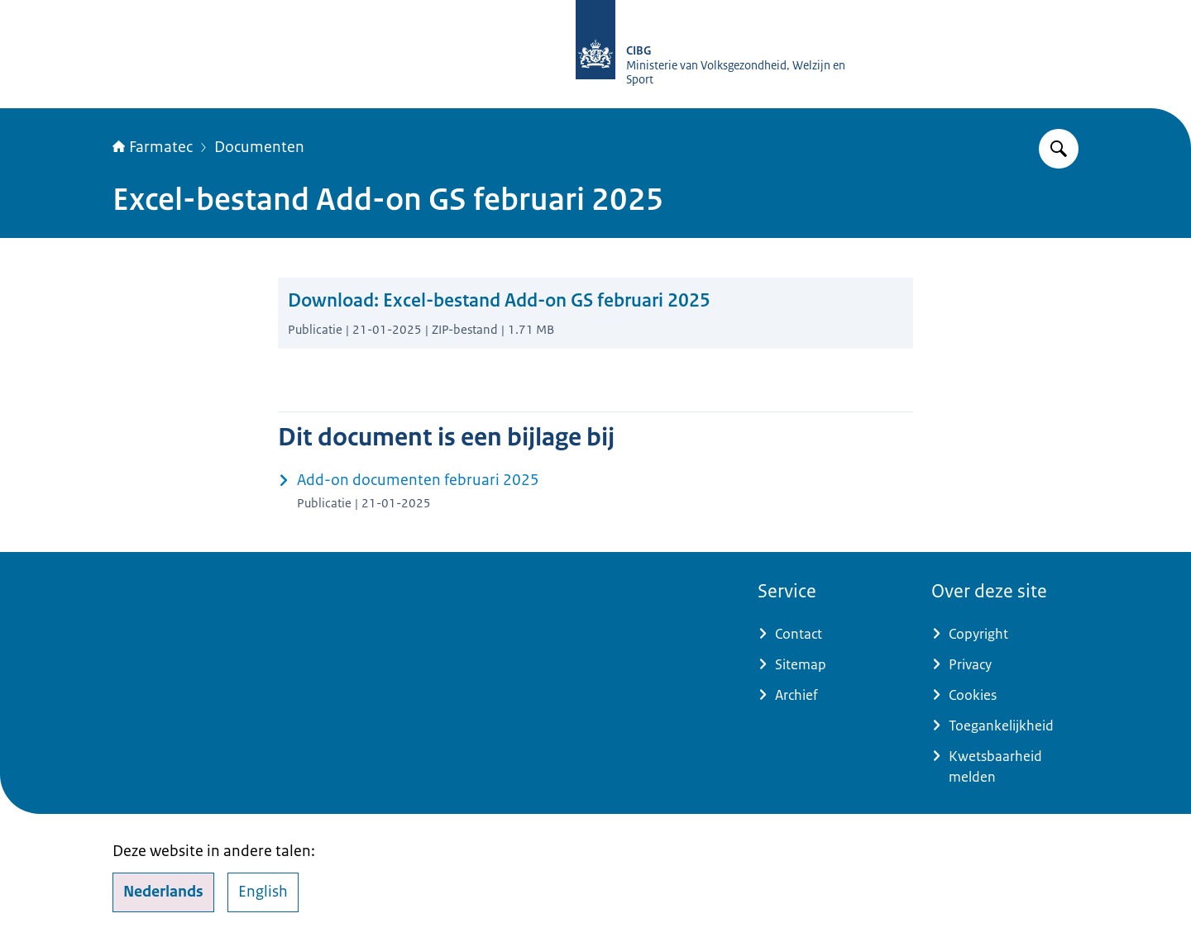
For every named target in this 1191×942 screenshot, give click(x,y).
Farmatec (152, 147)
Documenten (259, 147)
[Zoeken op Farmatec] (1059, 149)
